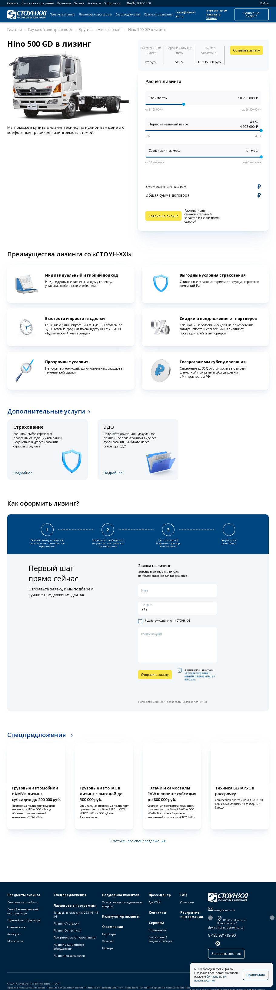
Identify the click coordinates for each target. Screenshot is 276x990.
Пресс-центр (160, 896)
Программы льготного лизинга (74, 938)
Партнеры (109, 935)
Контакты (94, 3)
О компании (112, 3)
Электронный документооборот (160, 940)
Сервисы (12, 3)
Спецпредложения (128, 14)
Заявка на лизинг (251, 14)
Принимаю (256, 976)
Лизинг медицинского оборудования (69, 947)
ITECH (55, 983)
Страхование (157, 931)
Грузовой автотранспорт (23, 921)
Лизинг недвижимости (69, 956)
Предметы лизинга (62, 14)
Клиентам (64, 3)
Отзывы (79, 3)
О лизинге (187, 903)
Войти (262, 3)
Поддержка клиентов (120, 896)
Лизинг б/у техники (67, 931)
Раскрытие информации (191, 915)
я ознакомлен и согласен (196, 674)
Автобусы (13, 935)
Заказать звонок (213, 16)
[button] (5, 786)
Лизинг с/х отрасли (66, 924)
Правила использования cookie (26, 988)
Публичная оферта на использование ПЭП (164, 988)
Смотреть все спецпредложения (138, 840)
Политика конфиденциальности (104, 988)
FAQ (183, 896)
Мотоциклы (15, 942)
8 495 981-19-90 (216, 10)
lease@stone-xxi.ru (186, 14)
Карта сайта (131, 988)
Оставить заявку (246, 50)
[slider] (183, 104)
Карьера (107, 949)
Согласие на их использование (222, 980)
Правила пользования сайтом (65, 988)
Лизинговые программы (38, 3)
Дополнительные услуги (46, 411)
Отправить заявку (155, 674)
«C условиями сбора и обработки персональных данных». (200, 675)
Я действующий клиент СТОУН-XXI (164, 621)
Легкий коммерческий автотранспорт (22, 912)
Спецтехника (16, 928)
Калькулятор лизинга (158, 14)
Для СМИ (155, 903)
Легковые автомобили (22, 903)
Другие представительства (226, 928)
